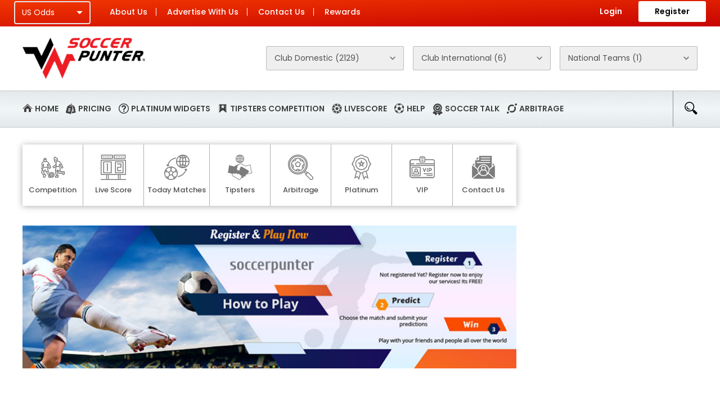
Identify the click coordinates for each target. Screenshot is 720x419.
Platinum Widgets (170, 108)
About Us (128, 12)
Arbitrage (541, 108)
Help (416, 108)
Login (611, 11)
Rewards (343, 12)
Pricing (94, 108)
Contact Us (281, 12)
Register (672, 11)
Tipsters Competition (277, 108)
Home (46, 108)
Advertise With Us (202, 12)
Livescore (365, 108)
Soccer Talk (472, 108)
